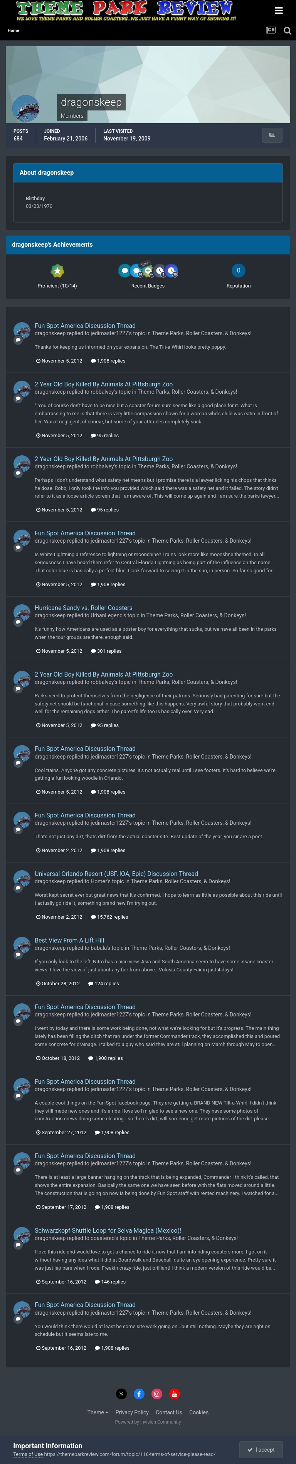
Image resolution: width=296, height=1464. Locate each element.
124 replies (103, 983)
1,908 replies (108, 361)
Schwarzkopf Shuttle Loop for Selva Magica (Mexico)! (108, 1230)
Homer (99, 881)
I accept (260, 1450)
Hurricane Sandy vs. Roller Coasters (84, 608)
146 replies (110, 1282)
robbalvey (102, 392)
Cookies (199, 1412)
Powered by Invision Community (148, 1422)
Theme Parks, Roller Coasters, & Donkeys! (201, 333)
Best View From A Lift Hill (69, 940)
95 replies (105, 435)
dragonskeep (50, 333)
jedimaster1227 (109, 333)
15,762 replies (109, 917)
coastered (102, 1238)
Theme (98, 1412)
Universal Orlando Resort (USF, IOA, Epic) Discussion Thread (116, 873)
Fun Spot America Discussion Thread (85, 325)
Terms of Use (28, 1454)
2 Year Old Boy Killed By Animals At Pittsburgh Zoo (104, 384)
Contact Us (169, 1412)
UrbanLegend (107, 615)
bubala (99, 948)
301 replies (106, 651)
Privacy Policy (132, 1412)
